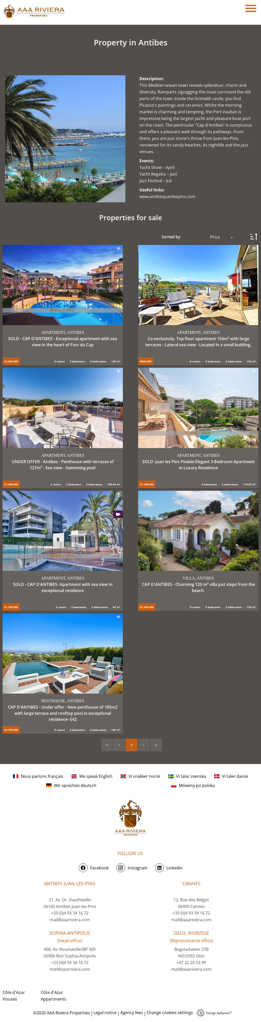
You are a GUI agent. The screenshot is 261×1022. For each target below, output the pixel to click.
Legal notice (105, 1012)
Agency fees (131, 1012)
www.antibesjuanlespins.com (167, 196)
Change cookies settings (170, 1012)
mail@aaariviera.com (70, 919)
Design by (219, 1013)
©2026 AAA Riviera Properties (61, 1013)
